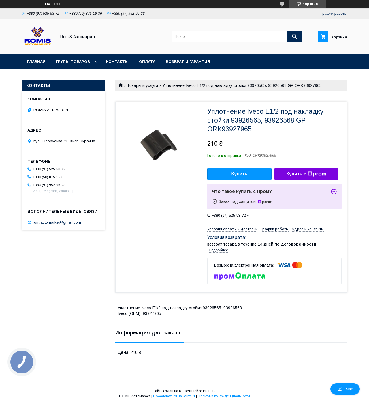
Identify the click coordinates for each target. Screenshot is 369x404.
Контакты (117, 61)
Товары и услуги (142, 85)
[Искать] (294, 36)
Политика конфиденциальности (224, 396)
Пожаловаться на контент (174, 396)
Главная (36, 61)
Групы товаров (73, 61)
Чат (345, 389)
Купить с (306, 174)
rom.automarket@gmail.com (57, 222)
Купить (239, 173)
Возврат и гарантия (188, 61)
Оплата (147, 61)
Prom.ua (209, 391)
